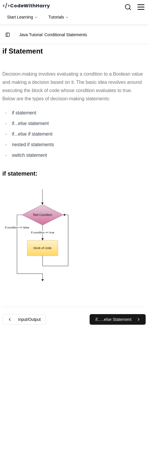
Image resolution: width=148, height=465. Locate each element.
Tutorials (58, 17)
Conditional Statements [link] (65, 34)
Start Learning (22, 17)
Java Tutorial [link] (30, 34)
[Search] (128, 7)
